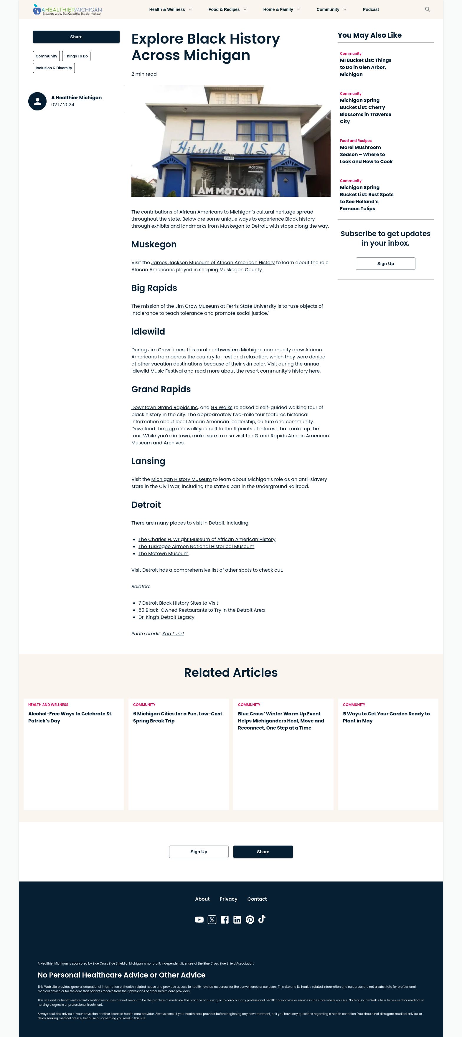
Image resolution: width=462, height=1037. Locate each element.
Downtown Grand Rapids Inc (164, 407)
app (170, 428)
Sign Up (385, 263)
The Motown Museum (163, 553)
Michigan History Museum (181, 479)
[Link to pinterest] (250, 920)
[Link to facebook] (225, 920)
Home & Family (282, 9)
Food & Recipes (227, 9)
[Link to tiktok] (263, 920)
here (314, 371)
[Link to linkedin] (237, 920)
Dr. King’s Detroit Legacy (166, 617)
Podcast (371, 9)
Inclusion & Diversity (54, 67)
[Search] (428, 9)
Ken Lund (173, 633)
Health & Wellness (170, 9)
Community (331, 9)
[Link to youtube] (199, 920)
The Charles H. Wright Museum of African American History (206, 539)
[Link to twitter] (212, 920)
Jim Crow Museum (197, 306)
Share (76, 37)
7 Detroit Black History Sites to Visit (178, 603)
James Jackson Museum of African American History (213, 262)
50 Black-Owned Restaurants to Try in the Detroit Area (201, 610)
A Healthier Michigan (76, 97)
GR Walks (221, 407)
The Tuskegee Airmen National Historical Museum (196, 546)
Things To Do (76, 56)
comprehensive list (196, 570)
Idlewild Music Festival (157, 371)
